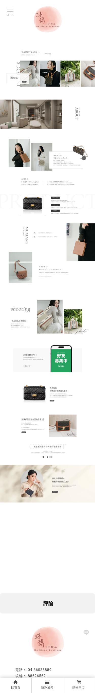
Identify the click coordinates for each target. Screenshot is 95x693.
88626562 (37, 676)
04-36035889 (40, 670)
